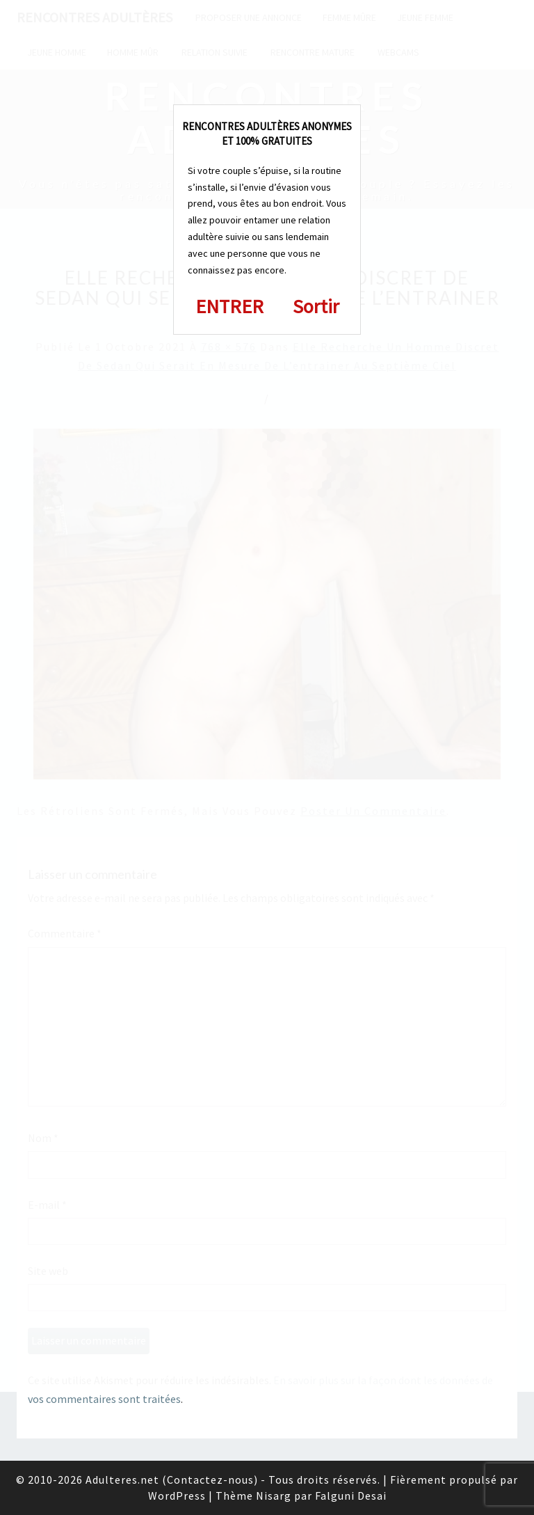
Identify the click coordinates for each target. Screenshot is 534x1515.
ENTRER (229, 306)
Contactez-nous (210, 1479)
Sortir (316, 306)
